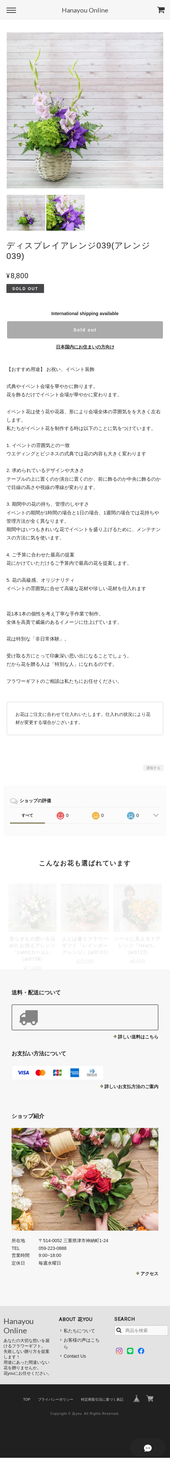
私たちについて (79, 1330)
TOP (26, 1399)
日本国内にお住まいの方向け (85, 346)
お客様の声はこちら (82, 1343)
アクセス (149, 1273)
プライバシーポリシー (55, 1399)
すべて (27, 815)
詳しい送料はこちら (138, 1036)
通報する (153, 768)
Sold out (84, 329)
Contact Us (75, 1356)
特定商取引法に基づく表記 (102, 1399)
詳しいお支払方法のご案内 (131, 1086)
